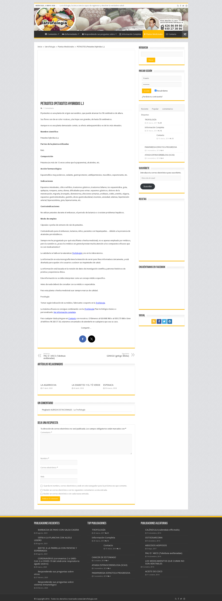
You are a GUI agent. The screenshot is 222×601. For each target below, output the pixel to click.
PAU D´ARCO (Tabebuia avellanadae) (58, 356)
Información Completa (130, 34)
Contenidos (51, 34)
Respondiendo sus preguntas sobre (98, 34)
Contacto (171, 34)
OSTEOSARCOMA (153, 537)
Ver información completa (65, 312)
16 (161, 131)
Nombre (45, 458)
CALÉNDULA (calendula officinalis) (162, 530)
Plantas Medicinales (153, 34)
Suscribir (147, 186)
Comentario (46, 432)
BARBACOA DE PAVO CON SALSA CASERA (58, 530)
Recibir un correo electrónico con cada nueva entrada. (66, 494)
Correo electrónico (49, 467)
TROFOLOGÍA (150, 120)
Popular (155, 109)
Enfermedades (69, 34)
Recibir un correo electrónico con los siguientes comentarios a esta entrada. (75, 490)
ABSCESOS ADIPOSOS (156, 545)
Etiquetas (145, 115)
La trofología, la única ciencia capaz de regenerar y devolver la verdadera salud (92, 6)
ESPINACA (108, 385)
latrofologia (50, 47)
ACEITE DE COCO (153, 571)
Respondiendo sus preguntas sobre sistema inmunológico (54, 583)
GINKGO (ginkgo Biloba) (114, 355)
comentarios (167, 109)
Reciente (144, 109)
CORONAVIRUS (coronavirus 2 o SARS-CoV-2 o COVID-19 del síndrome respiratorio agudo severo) (56, 561)
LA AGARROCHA (48, 385)
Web (42, 477)
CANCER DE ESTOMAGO (104, 557)
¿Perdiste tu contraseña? (152, 97)
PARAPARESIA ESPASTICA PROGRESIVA (161, 147)
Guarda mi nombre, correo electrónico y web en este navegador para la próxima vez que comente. (85, 486)
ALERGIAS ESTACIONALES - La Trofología (68, 410)
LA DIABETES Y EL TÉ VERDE (86, 385)
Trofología (77, 253)
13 (173, 138)
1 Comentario (48, 108)
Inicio (39, 34)
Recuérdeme (161, 91)
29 (161, 123)
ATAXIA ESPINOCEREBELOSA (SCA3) (160, 155)
